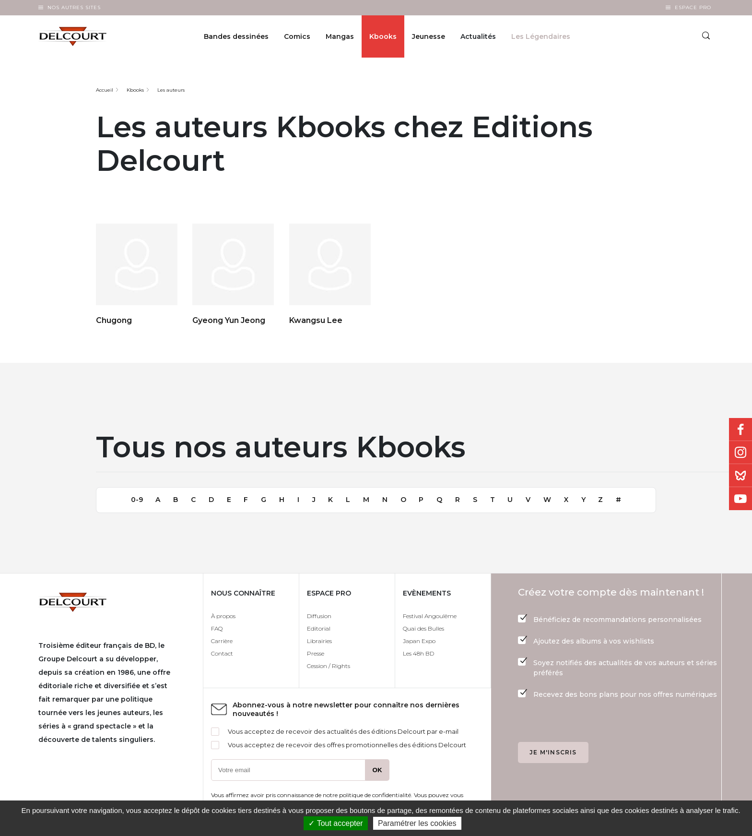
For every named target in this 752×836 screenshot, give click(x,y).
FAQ (217, 628)
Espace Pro (693, 7)
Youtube (740, 498)
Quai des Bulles (423, 628)
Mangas (340, 36)
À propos (223, 616)
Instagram (740, 452)
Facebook (740, 429)
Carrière (222, 641)
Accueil (104, 90)
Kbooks (383, 36)
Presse (315, 653)
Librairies (319, 641)
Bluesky (740, 475)
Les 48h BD (418, 653)
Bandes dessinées (236, 36)
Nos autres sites (74, 7)
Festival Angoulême (430, 616)
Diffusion (319, 616)
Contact (222, 653)
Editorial (318, 628)
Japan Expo (419, 641)
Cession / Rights (328, 665)
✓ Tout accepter (335, 823)
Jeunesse (428, 36)
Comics (297, 36)
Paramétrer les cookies (417, 823)
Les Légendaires (540, 36)
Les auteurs (171, 90)
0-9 (137, 499)
